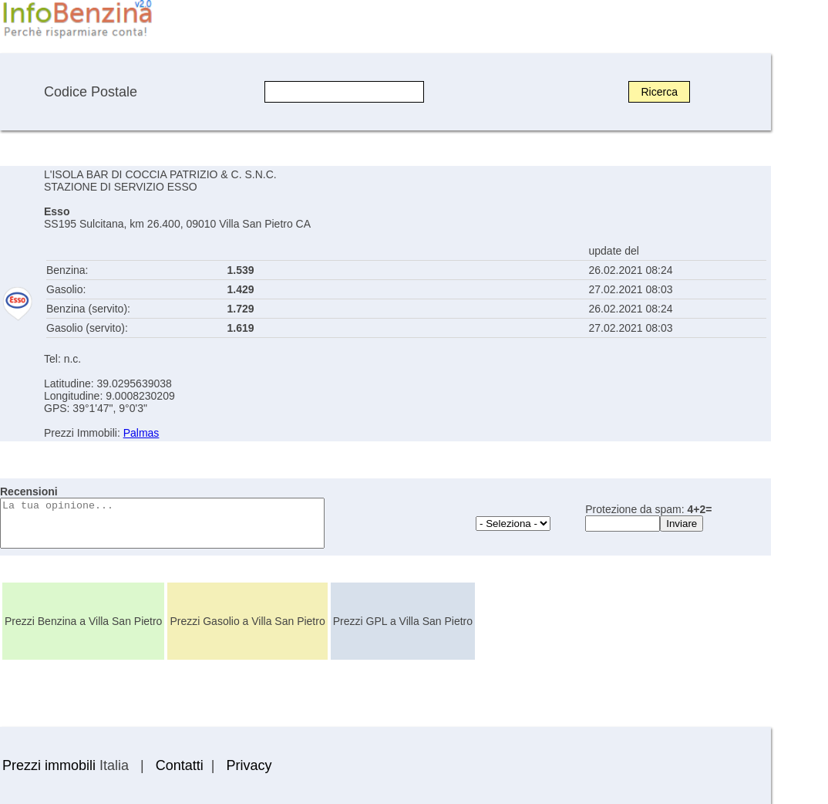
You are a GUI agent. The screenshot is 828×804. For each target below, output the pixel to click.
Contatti (180, 765)
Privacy (248, 765)
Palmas (141, 433)
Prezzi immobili (49, 765)
